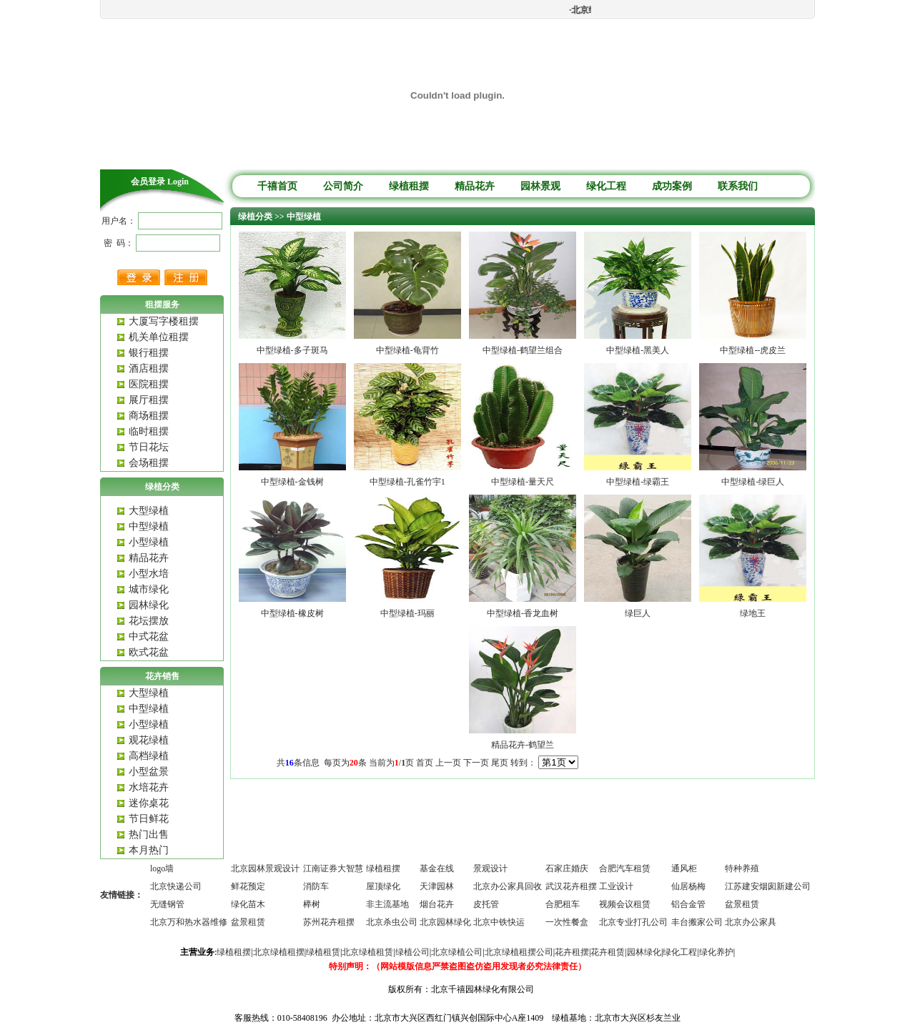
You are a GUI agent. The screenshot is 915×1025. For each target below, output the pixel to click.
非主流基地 (387, 904)
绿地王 (753, 613)
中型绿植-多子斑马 (292, 350)
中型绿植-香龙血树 (522, 613)
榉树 (311, 904)
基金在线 (437, 868)
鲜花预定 (248, 886)
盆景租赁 (742, 904)
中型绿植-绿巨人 (752, 482)
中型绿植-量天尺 (522, 482)
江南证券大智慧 (333, 868)
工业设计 (616, 886)
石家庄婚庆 (566, 868)
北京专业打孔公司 (633, 922)
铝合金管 (688, 904)
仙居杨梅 (688, 886)
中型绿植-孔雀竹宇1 (407, 482)
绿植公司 (412, 952)
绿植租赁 (323, 952)
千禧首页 (277, 186)
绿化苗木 (248, 904)
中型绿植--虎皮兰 (753, 350)
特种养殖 (742, 868)
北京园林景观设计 (265, 868)
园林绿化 (644, 952)
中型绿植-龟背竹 (407, 350)
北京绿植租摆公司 (519, 952)
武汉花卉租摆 (571, 886)
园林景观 (540, 186)
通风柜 (684, 868)
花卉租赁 (607, 952)
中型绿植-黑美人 (637, 350)
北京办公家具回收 (507, 886)
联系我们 (738, 186)
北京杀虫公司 (391, 922)
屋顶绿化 (383, 886)
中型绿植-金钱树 (292, 482)
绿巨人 (638, 613)
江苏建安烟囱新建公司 (768, 886)
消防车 (316, 886)
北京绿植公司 (457, 952)
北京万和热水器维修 (188, 922)
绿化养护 (716, 952)
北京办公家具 (750, 922)
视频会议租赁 (625, 904)
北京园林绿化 (445, 922)
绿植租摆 (409, 186)
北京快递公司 (176, 886)
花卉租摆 (572, 952)
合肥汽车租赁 (625, 868)
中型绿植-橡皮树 (292, 613)
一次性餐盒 (566, 922)
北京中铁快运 (499, 922)
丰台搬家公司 (697, 922)
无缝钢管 (167, 904)
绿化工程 (606, 186)
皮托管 (486, 904)
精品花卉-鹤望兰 (522, 745)
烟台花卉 (437, 904)
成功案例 (672, 186)
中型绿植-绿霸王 (637, 482)
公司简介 (343, 186)
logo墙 (162, 868)
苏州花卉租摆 (329, 922)
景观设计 (490, 868)
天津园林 (437, 886)
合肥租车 (562, 904)
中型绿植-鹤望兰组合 (523, 350)
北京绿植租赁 (367, 952)
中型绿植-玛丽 (407, 613)
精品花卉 (475, 186)
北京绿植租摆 (279, 952)
